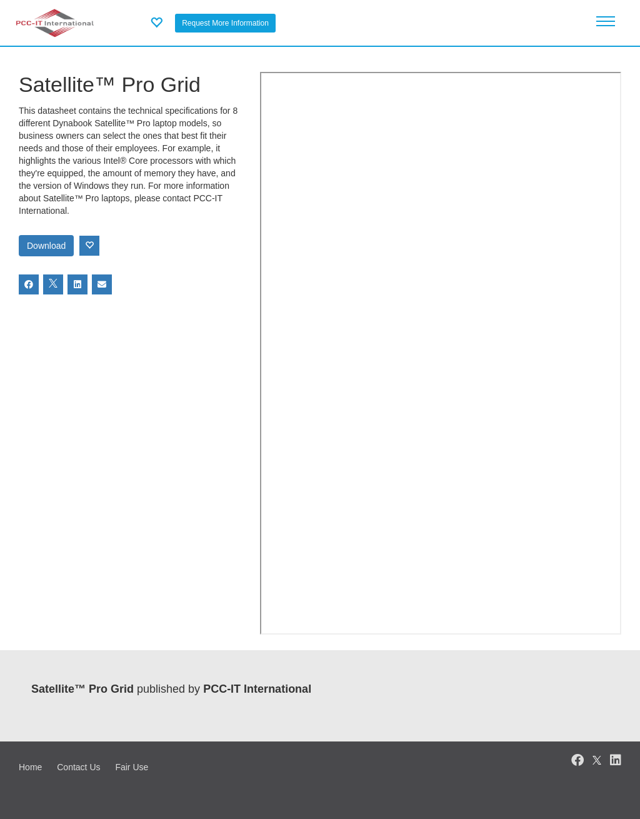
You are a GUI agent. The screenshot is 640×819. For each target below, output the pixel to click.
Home (30, 767)
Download (46, 246)
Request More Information (225, 23)
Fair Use (131, 767)
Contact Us (78, 767)
